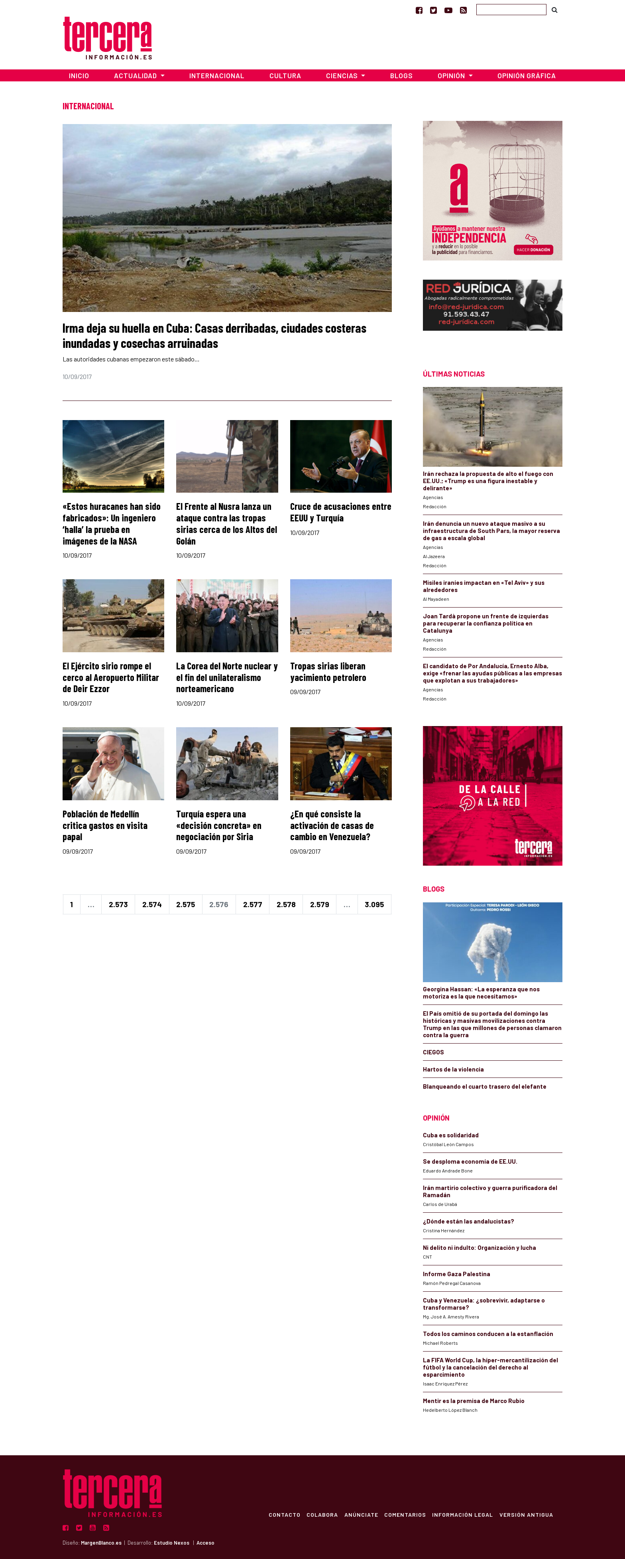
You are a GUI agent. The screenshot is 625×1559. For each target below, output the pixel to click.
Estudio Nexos (171, 1542)
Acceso (205, 1542)
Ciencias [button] (343, 75)
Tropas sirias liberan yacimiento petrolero (328, 671)
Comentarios (404, 1514)
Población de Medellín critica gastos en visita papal (105, 825)
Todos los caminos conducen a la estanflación (488, 1333)
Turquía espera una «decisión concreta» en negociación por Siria (218, 825)
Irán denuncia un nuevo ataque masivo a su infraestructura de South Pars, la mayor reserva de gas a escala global (491, 530)
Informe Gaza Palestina (456, 1273)
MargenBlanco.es (101, 1542)
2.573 (118, 904)
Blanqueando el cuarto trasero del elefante (484, 1086)
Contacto (283, 1514)
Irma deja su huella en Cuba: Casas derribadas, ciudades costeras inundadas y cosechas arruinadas (214, 335)
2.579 (319, 904)
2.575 (185, 904)
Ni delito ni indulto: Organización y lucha (479, 1247)
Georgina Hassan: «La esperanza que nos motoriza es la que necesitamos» (481, 992)
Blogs (401, 75)
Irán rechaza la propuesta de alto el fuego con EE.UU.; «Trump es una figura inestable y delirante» (488, 480)
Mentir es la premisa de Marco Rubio (474, 1400)
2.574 (152, 904)
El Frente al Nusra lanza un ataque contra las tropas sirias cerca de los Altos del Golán (226, 523)
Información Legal (462, 1514)
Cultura (285, 75)
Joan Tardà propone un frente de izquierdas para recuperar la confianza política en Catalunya (485, 623)
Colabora (321, 1514)
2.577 (252, 904)
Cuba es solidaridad (451, 1135)
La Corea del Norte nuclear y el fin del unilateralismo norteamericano (227, 677)
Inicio (79, 75)
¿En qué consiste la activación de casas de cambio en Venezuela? (332, 825)
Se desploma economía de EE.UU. (471, 1161)
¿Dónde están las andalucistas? (468, 1221)
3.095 (374, 904)
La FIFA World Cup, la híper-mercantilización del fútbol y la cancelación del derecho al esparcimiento (490, 1367)
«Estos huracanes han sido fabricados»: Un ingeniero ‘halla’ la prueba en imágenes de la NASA (112, 523)
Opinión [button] (452, 75)
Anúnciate (360, 1514)
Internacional (216, 75)
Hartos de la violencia (453, 1069)
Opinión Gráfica (526, 75)
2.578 (286, 904)
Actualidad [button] (136, 75)
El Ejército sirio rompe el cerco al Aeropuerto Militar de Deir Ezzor (111, 677)
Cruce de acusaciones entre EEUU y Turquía (340, 511)
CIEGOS (433, 1052)
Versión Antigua (526, 1514)
